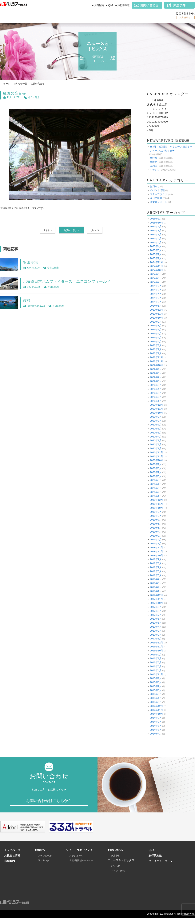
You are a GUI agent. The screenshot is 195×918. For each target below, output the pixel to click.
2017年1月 (156, 638)
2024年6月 (156, 285)
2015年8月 (156, 682)
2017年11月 (156, 599)
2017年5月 (156, 622)
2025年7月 (156, 234)
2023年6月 (156, 333)
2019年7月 (156, 519)
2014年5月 (156, 729)
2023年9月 (156, 321)
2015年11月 (156, 674)
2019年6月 (156, 523)
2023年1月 (156, 353)
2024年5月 (156, 289)
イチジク (155, 169)
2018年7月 (156, 567)
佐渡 (26, 300)
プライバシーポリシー (162, 861)
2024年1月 (156, 305)
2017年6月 (156, 618)
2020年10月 (156, 460)
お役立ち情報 (12, 855)
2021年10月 (156, 412)
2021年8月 (156, 420)
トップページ (12, 850)
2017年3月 (156, 630)
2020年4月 (156, 484)
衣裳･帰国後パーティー (81, 860)
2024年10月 (156, 270)
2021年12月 (156, 404)
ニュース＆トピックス (121, 860)
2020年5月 (156, 480)
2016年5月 (156, 666)
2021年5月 (156, 432)
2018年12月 (156, 547)
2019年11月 (156, 503)
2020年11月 (156, 456)
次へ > (94, 230)
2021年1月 (156, 448)
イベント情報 (157, 190)
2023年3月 (156, 345)
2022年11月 (156, 361)
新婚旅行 (39, 850)
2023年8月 (156, 325)
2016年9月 (156, 654)
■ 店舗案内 (98, 5)
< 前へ (47, 230)
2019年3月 (156, 535)
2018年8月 (156, 563)
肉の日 (153, 165)
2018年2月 (156, 587)
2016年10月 (156, 650)
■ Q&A (109, 5)
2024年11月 (156, 266)
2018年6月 (156, 571)
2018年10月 (156, 555)
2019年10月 (156, 507)
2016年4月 (156, 670)
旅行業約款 (155, 855)
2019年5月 (156, 527)
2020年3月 (156, 488)
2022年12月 (156, 357)
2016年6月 (156, 662)
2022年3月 (156, 393)
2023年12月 (156, 309)
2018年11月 (156, 551)
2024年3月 (156, 297)
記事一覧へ (71, 230)
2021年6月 (156, 428)
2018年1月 (156, 591)
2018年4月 (156, 579)
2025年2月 (156, 254)
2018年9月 (156, 559)
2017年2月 (156, 634)
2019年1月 (156, 543)
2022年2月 (156, 397)
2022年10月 (156, 365)
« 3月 (150, 130)
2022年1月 (156, 401)
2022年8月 (156, 373)
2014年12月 (156, 706)
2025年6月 (156, 238)
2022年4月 (156, 389)
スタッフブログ (158, 194)
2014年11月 (156, 710)
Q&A (151, 850)
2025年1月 (156, 258)
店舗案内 (9, 861)
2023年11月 (156, 313)
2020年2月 (156, 492)
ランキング (43, 860)
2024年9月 (156, 274)
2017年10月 (156, 603)
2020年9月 (156, 464)
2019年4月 (156, 531)
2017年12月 (156, 595)
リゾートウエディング (79, 850)
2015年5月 (156, 694)
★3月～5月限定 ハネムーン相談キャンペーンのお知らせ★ (171, 148)
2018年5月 (156, 575)
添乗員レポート (158, 202)
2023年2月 (156, 349)
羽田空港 (30, 262)
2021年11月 (156, 408)
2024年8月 (156, 278)
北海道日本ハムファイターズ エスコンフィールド (66, 281)
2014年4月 (156, 733)
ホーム (6, 83)
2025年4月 (156, 246)
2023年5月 (156, 337)
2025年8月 (156, 230)
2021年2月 (156, 444)
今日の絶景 (34, 97)
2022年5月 (156, 385)
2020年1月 (156, 496)
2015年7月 (156, 686)
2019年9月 (156, 511)
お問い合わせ (116, 850)
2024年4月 (156, 293)
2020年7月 (156, 472)
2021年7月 (156, 424)
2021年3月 (156, 440)
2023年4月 (156, 341)
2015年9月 (156, 678)
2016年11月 (156, 646)
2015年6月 (156, 690)
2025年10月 (156, 222)
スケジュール (45, 856)
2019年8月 (156, 515)
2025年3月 (156, 250)
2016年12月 (156, 642)
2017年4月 (156, 626)
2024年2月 (156, 301)
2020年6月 (156, 476)
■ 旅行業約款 (122, 5)
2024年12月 (156, 262)
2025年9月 (156, 226)
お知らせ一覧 (20, 83)
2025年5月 (156, 242)
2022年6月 (156, 381)
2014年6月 (156, 725)
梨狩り (153, 157)
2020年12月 (156, 452)
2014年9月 (156, 717)
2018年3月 (156, 583)
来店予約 (115, 856)
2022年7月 (156, 377)
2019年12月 (156, 499)
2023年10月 (156, 317)
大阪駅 (153, 161)
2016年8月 (156, 658)
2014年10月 (156, 713)
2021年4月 (156, 436)
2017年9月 (156, 607)
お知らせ (155, 186)
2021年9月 (156, 416)
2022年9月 (156, 369)
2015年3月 (156, 702)
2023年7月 (156, 329)
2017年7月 (156, 615)
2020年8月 (156, 468)
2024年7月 (156, 282)
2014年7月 (156, 721)
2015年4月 (156, 698)
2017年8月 (156, 611)
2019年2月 (156, 539)
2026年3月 (156, 218)
